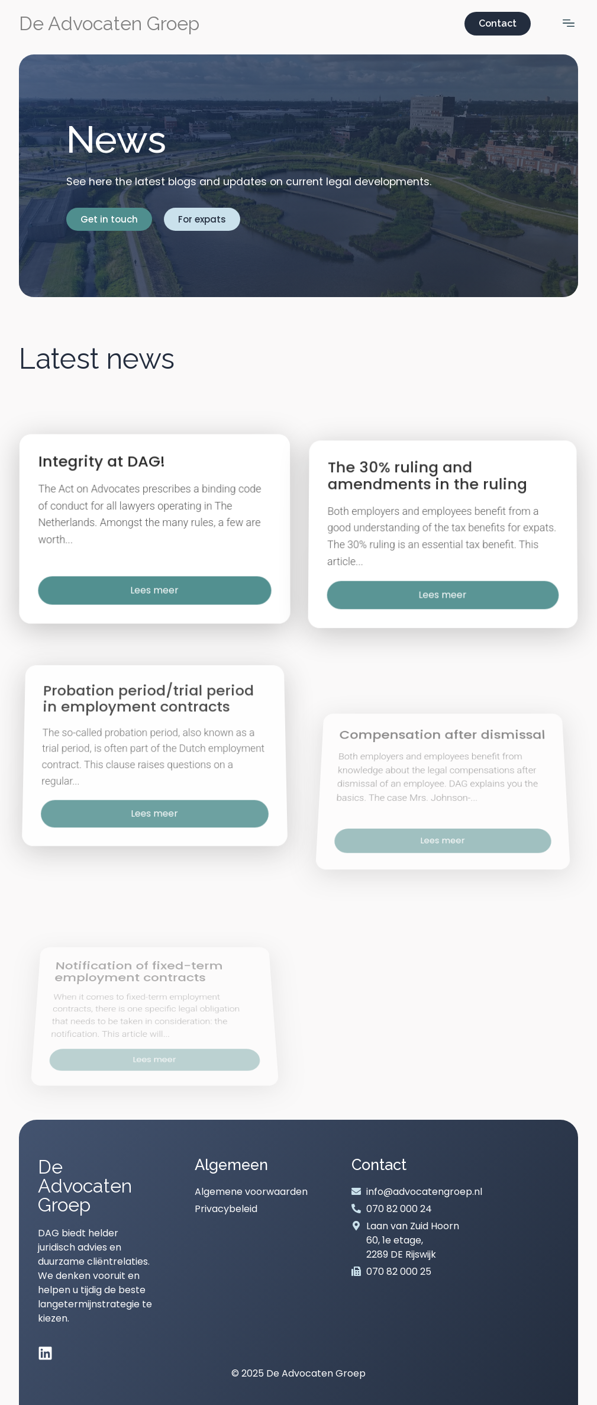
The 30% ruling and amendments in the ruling (428, 517)
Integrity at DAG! (104, 484)
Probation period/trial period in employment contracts (149, 799)
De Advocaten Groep (109, 23)
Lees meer (154, 606)
